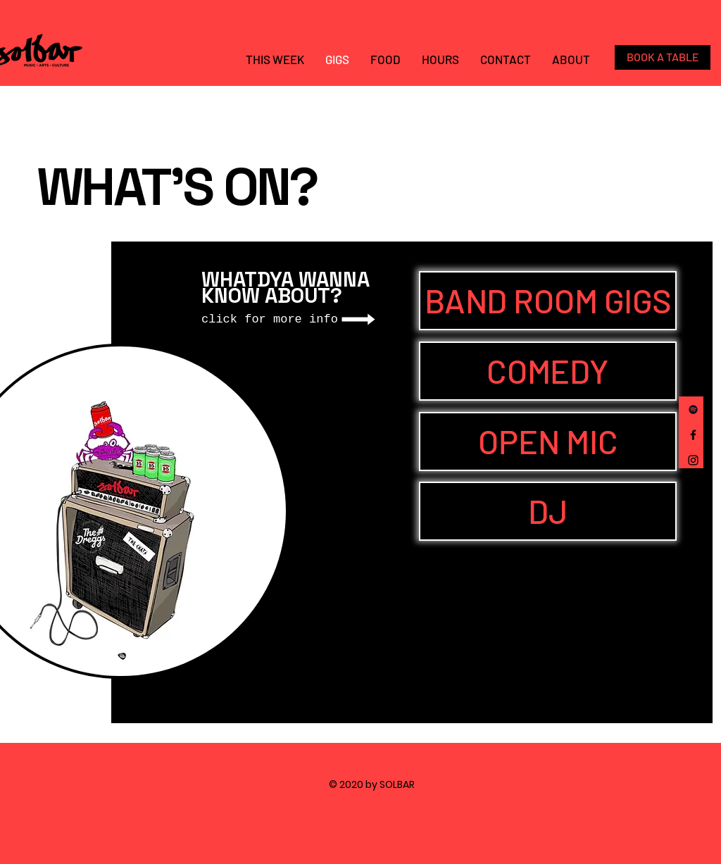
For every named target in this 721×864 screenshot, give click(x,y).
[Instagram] (693, 460)
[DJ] (548, 511)
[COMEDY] (548, 371)
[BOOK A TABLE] (662, 57)
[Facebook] (693, 435)
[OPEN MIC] (548, 441)
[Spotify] (693, 409)
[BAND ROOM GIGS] (548, 300)
